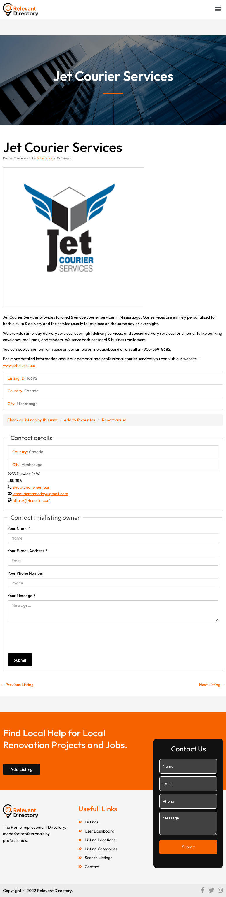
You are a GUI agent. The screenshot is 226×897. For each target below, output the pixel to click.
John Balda (45, 158)
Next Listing (212, 684)
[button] (218, 8)
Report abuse (114, 420)
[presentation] (52, 637)
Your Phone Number (26, 573)
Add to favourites (79, 420)
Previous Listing (17, 684)
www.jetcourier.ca (19, 365)
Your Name (19, 528)
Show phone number (31, 487)
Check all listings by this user (32, 420)
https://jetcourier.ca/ (31, 500)
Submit (20, 660)
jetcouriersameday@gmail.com (40, 493)
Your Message (22, 595)
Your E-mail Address (28, 550)
